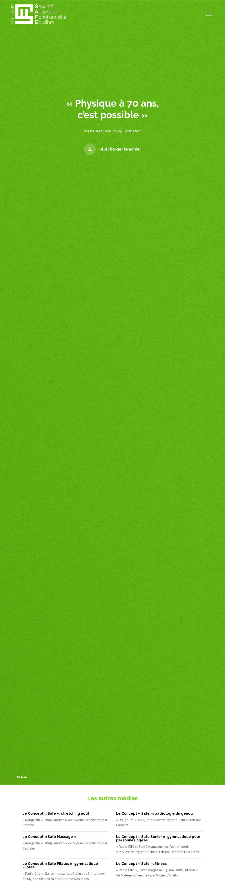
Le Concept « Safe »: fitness (141, 864)
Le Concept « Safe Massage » (49, 837)
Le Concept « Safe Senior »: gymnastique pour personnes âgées (158, 838)
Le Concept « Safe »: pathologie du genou (154, 813)
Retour (22, 777)
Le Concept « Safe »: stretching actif (55, 813)
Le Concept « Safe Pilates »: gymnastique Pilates (60, 865)
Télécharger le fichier (119, 149)
